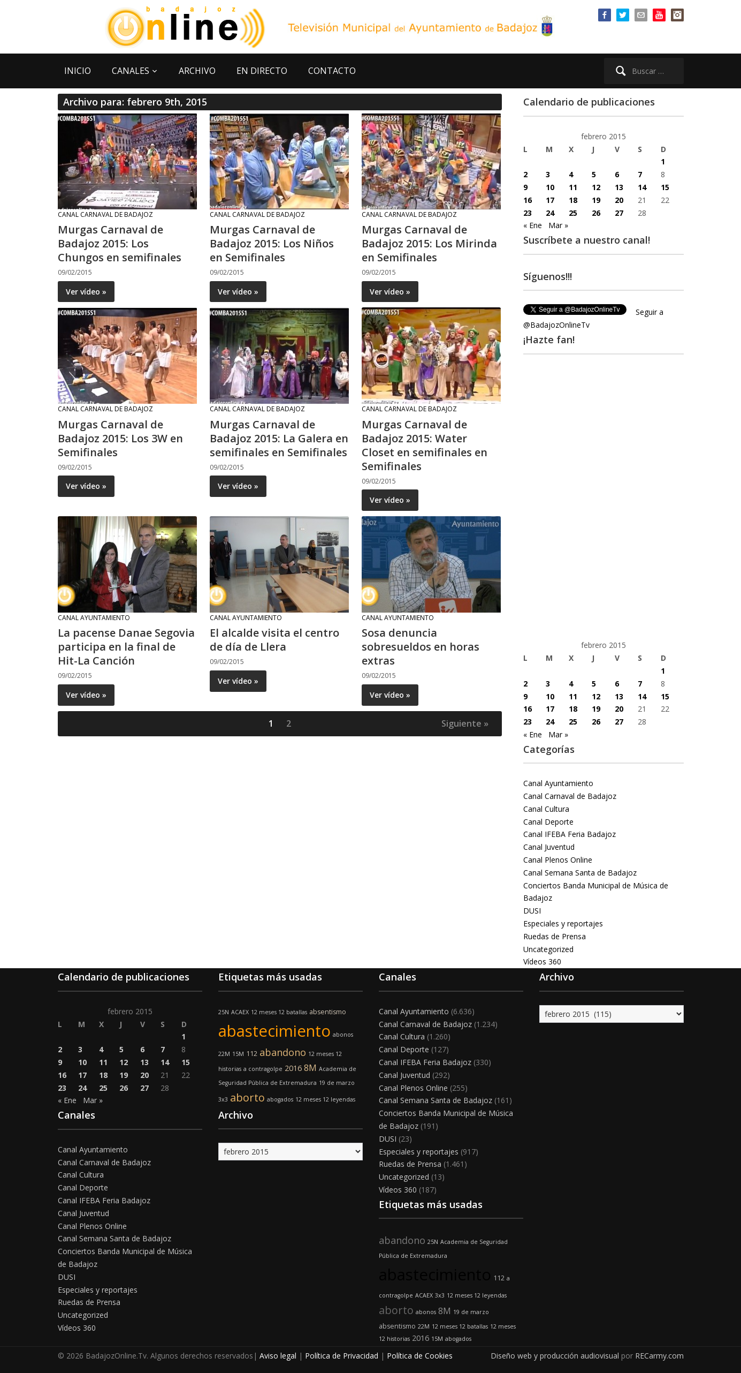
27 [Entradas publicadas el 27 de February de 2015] (619, 213)
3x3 (223, 1099)
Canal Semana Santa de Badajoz (580, 872)
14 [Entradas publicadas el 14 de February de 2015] (642, 187)
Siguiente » (464, 723)
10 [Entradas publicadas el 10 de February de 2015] (550, 187)
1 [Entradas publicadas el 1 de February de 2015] (663, 161)
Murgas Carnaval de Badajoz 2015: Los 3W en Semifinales (120, 438)
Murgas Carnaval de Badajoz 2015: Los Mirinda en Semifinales (429, 243)
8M (310, 1068)
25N (223, 1012)
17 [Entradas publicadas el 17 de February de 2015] (550, 200)
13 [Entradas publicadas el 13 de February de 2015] (619, 187)
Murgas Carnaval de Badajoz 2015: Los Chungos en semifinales (119, 243)
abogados (280, 1099)
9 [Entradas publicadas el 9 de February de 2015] (525, 187)
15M (238, 1054)
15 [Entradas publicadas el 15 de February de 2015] (665, 187)
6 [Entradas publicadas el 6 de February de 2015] (617, 174)
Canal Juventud (549, 847)
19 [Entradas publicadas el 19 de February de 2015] (596, 200)
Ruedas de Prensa (554, 936)
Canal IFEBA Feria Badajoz (569, 834)
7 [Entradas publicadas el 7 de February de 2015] (640, 174)
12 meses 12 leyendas (325, 1099)
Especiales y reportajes (563, 923)
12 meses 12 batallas (279, 1012)
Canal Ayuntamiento (94, 617)
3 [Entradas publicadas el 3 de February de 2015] (548, 174)
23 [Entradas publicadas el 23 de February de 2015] (527, 213)
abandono (282, 1052)
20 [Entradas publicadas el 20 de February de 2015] (619, 200)
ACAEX (240, 1012)
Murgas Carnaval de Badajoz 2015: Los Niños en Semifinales (272, 243)
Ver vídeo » (86, 291)
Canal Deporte (548, 822)
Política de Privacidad (341, 1356)
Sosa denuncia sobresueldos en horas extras (420, 646)
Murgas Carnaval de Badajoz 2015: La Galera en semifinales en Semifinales (279, 438)
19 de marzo (337, 1083)
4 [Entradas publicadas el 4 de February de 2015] (571, 174)
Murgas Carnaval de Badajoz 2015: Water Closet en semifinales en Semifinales (424, 445)
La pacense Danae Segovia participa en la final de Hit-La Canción (126, 646)
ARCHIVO (197, 71)
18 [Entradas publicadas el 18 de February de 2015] (573, 200)
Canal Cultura (546, 809)
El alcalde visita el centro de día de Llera (274, 639)
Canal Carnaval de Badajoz (105, 214)
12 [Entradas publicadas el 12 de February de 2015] (596, 187)
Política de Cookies (420, 1356)
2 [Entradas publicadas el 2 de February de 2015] (525, 174)
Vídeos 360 (542, 961)
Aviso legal (277, 1356)
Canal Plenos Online (557, 860)
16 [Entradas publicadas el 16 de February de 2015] (527, 200)
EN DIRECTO (261, 71)
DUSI (532, 911)
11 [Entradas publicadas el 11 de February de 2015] (573, 187)
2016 (293, 1068)
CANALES (130, 71)
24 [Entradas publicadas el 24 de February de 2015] (550, 213)
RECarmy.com (659, 1356)
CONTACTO (332, 71)
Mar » (558, 225)
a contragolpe (262, 1069)
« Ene (532, 225)
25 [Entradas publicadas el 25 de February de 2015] (573, 213)
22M (224, 1054)
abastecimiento (274, 1031)
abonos (343, 1034)
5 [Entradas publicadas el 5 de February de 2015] (594, 174)
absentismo (327, 1011)
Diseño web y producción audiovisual (555, 1356)
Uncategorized (548, 949)
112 (251, 1053)
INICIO (77, 71)
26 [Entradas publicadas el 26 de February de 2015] (596, 213)
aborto (247, 1097)
